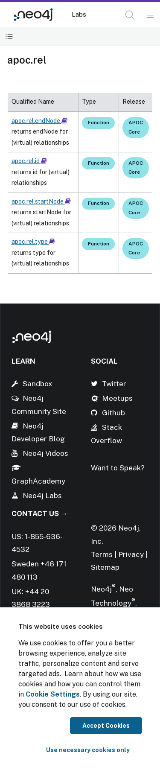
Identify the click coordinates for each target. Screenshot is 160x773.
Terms (102, 554)
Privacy (131, 554)
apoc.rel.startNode (41, 201)
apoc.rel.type (33, 241)
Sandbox (37, 383)
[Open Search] (130, 15)
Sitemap (105, 567)
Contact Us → (40, 513)
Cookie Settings (53, 694)
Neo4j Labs (42, 495)
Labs (79, 14)
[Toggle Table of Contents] (9, 36)
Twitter (114, 383)
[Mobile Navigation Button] (150, 15)
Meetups (117, 398)
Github (113, 412)
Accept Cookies (106, 725)
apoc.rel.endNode (39, 120)
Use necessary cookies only (88, 750)
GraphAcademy (38, 481)
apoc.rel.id (29, 161)
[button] (130, 15)
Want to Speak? (118, 468)
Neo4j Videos (45, 453)
